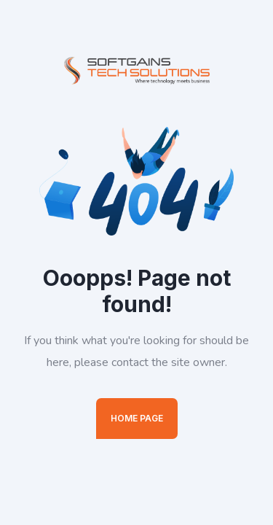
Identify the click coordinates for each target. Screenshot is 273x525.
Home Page (137, 418)
